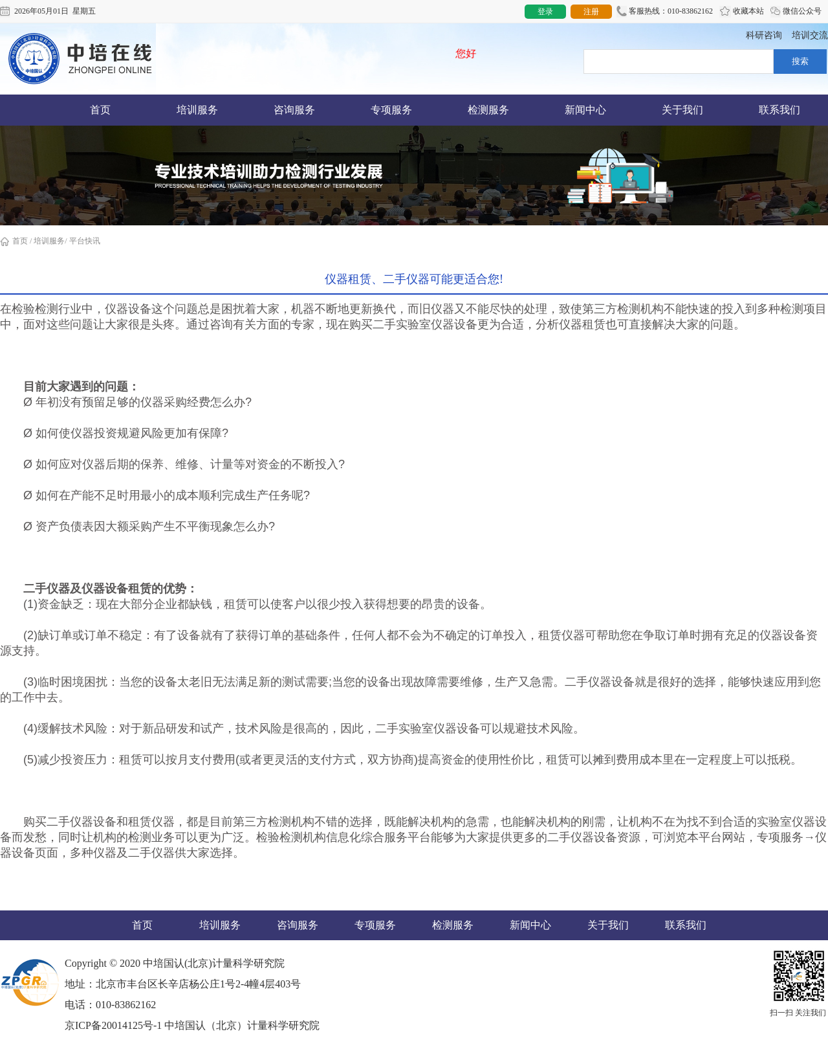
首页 (100, 109)
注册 (591, 11)
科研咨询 (764, 35)
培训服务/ (50, 240)
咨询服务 (294, 109)
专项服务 (391, 109)
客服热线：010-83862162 (664, 11)
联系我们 (779, 109)
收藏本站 (741, 11)
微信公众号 (796, 11)
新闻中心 (585, 109)
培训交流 (810, 35)
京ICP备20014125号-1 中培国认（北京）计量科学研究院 (192, 1025)
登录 (545, 11)
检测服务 (488, 109)
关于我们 (682, 109)
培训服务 (197, 109)
